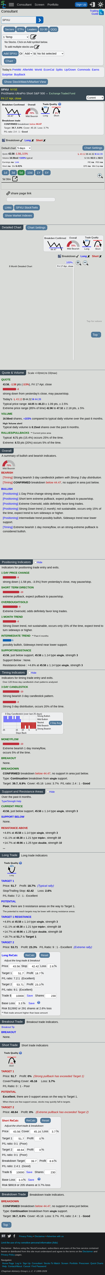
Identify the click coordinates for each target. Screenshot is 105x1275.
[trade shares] (50, 995)
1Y (39, 173)
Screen (39, 5)
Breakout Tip (8, 1027)
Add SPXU (10, 53)
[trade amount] (17, 995)
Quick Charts (96, 1263)
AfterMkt (28, 70)
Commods (83, 70)
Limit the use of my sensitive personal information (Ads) (29, 1242)
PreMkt (16, 70)
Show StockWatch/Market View (25, 82)
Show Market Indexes (18, 215)
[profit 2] (37, 984)
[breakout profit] (50, 1161)
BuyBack (19, 74)
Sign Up (81, 4)
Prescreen (84, 1263)
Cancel (26, 1266)
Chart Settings (93, 148)
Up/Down (70, 70)
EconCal (49, 70)
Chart (10, 61)
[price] (15, 966)
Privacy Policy (26, 1236)
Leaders (32, 29)
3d (13, 173)
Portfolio (52, 5)
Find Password (39, 1266)
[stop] (33, 966)
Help (4, 1266)
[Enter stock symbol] (18, 19)
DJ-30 (43, 29)
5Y (47, 173)
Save (30, 995)
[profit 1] (37, 973)
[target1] (18, 973)
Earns (95, 70)
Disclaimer (40, 1236)
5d (21, 173)
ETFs (21, 29)
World (38, 70)
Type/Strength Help (11, 801)
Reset (44, 955)
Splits (59, 70)
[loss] (50, 966)
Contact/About (15, 1266)
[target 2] (18, 984)
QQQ (54, 29)
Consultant (24, 5)
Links (8, 207)
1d (5, 173)
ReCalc (30, 955)
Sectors (9, 29)
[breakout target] (31, 1161)
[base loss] (19, 1003)
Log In (18, 1263)
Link (17, 162)
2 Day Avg (55, 723)
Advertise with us (55, 1236)
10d (29, 173)
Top (96, 335)
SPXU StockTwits (27, 207)
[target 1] (19, 1138)
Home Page (8, 1263)
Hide (39, 562)
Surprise (7, 74)
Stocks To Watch (52, 1263)
